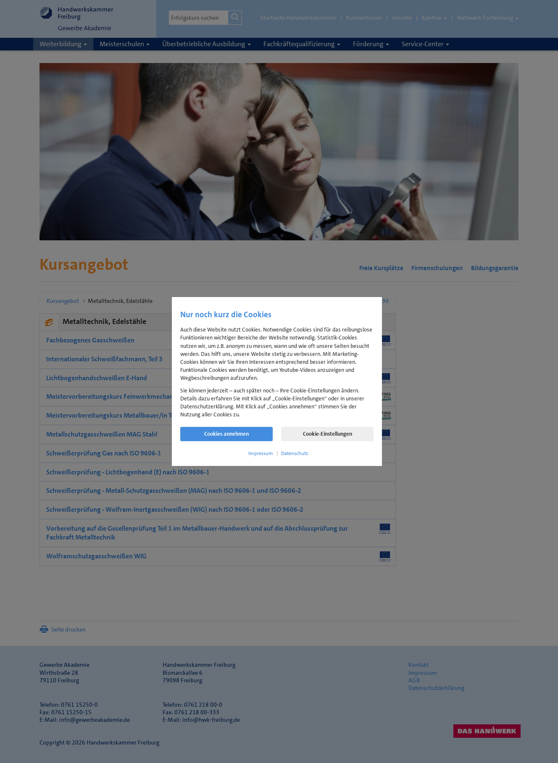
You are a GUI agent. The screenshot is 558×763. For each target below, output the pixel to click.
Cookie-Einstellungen (327, 433)
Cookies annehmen (226, 433)
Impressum (260, 453)
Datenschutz (294, 453)
